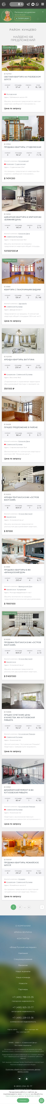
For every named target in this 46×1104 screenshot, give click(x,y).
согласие (26, 1094)
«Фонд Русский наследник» (23, 947)
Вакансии (23, 965)
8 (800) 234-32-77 (23, 1086)
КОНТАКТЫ (23, 939)
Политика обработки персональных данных (23, 1069)
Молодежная (11, 94)
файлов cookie (33, 1096)
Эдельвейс (23, 303)
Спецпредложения (23, 959)
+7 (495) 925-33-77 (23, 1008)
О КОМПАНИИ (23, 926)
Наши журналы (23, 971)
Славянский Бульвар (14, 236)
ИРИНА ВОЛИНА (23, 932)
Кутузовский (24, 161)
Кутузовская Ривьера (27, 734)
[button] (5, 58)
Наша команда (23, 977)
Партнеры (23, 989)
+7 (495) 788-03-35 (23, 997)
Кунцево (22, 879)
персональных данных (15, 1096)
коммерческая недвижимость (23, 1022)
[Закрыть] (43, 12)
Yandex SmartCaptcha (26, 1062)
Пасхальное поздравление (25, 12)
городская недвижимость (23, 1001)
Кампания (23, 953)
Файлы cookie (23, 1071)
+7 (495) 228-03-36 (23, 1018)
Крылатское (11, 517)
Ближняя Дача (24, 233)
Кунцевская (10, 374)
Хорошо (23, 1100)
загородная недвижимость (23, 1011)
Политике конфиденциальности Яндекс (23, 1064)
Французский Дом (25, 586)
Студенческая (20, 164)
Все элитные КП (23, 1032)
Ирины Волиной (20, 15)
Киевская (10, 164)
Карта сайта (12, 1029)
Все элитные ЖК (31, 1029)
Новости (23, 983)
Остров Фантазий (25, 514)
